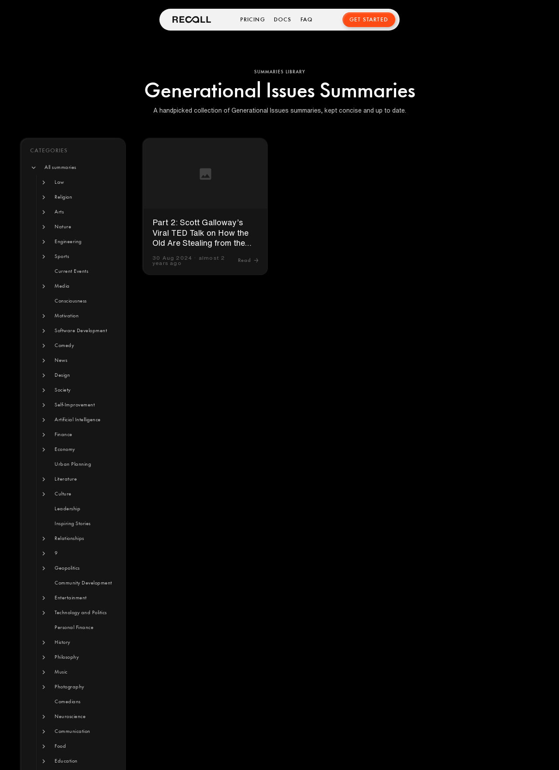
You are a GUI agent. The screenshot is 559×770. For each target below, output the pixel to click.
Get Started (368, 19)
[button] (60, 167)
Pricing (252, 19)
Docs (283, 19)
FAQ (306, 19)
